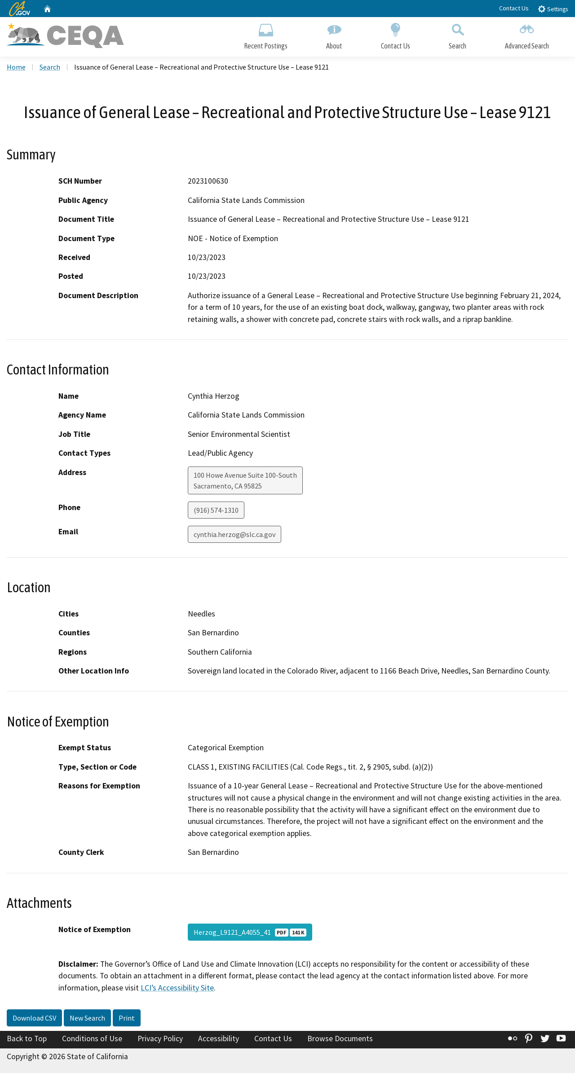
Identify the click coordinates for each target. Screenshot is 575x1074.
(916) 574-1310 (216, 510)
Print (127, 1018)
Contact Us (514, 8)
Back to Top (27, 1039)
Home (16, 67)
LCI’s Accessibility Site (177, 989)
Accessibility (218, 1039)
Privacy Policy (160, 1039)
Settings (553, 8)
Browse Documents (340, 1039)
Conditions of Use (92, 1039)
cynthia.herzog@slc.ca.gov (234, 535)
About (334, 34)
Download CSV (34, 1018)
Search (457, 34)
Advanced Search (527, 34)
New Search (87, 1018)
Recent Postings (266, 34)
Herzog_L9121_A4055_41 (250, 933)
